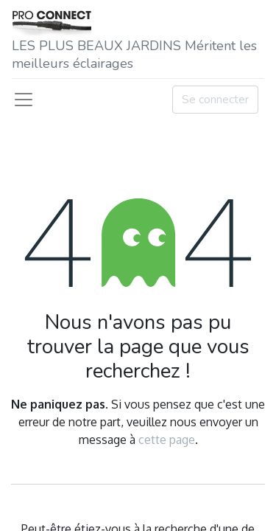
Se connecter (215, 99)
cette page (166, 439)
